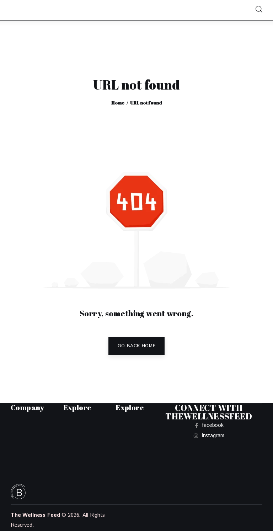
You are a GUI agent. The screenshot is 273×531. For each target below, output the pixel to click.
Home (117, 103)
